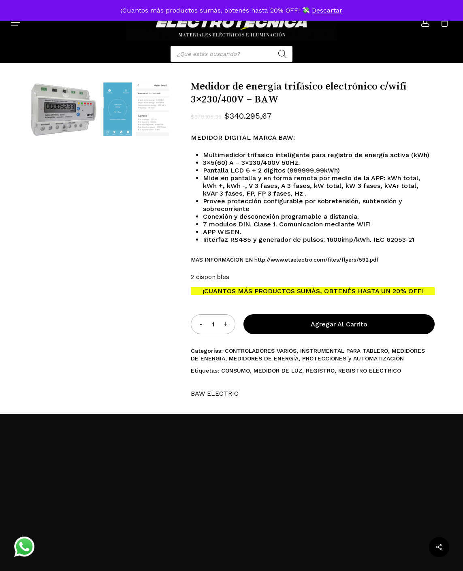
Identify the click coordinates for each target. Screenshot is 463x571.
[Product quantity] (213, 324)
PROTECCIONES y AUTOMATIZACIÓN (353, 358)
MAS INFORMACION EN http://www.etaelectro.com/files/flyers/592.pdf (284, 260)
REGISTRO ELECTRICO (369, 370)
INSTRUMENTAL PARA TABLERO (344, 350)
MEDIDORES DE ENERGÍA (264, 358)
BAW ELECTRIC (215, 393)
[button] (15, 22)
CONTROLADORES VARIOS (261, 350)
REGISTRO (320, 370)
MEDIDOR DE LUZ (278, 370)
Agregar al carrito (339, 324)
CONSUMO (235, 370)
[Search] (282, 54)
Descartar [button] (327, 10)
